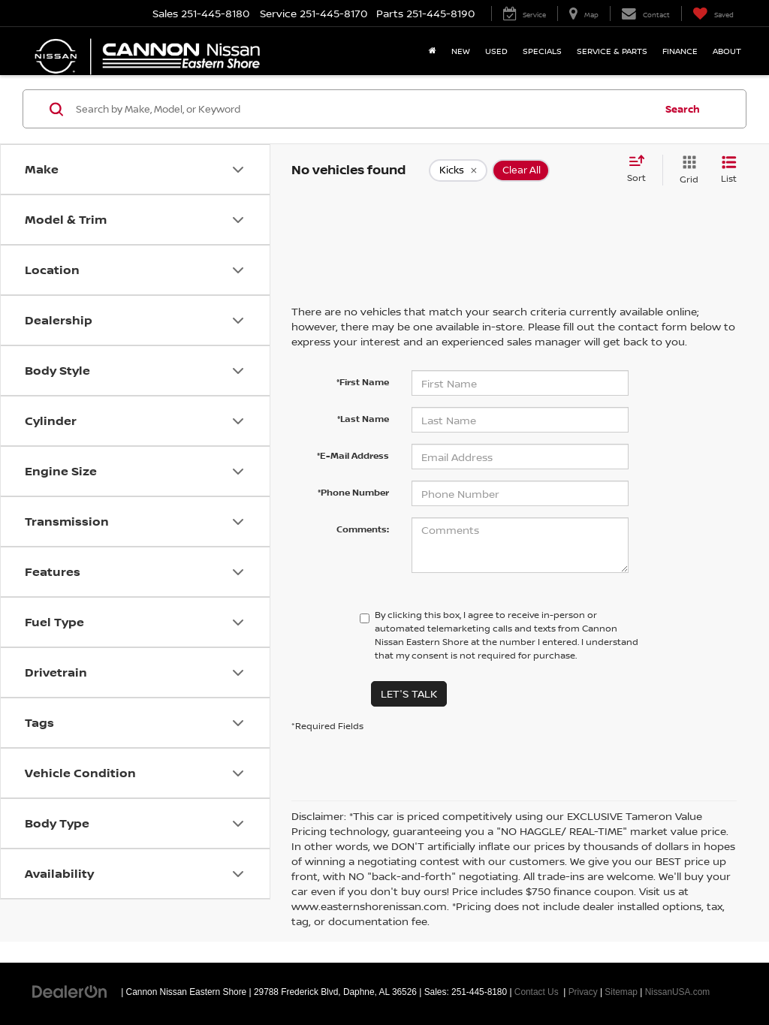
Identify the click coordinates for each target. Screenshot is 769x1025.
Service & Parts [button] (612, 50)
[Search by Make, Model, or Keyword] (363, 109)
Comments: (362, 529)
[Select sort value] (641, 170)
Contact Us (536, 992)
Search (682, 109)
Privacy (583, 992)
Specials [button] (542, 50)
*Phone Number (353, 492)
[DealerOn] (70, 991)
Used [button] (496, 50)
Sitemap (621, 992)
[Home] (432, 51)
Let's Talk (409, 693)
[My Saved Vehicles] (713, 13)
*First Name (362, 381)
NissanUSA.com (677, 992)
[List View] (729, 170)
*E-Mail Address (353, 455)
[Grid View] (686, 170)
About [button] (727, 50)
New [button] (460, 50)
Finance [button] (680, 50)
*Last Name (363, 418)
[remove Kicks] (458, 170)
